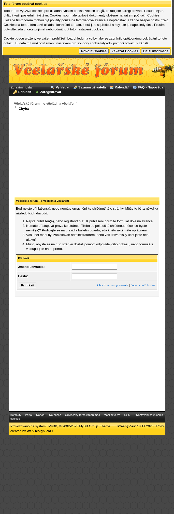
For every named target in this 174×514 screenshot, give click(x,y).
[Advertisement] (87, 151)
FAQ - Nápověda (150, 87)
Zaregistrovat (50, 92)
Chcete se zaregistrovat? (112, 285)
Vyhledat (62, 87)
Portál (29, 414)
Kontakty (15, 414)
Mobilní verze (112, 414)
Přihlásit (24, 92)
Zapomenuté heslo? (142, 285)
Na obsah (55, 414)
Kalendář (122, 87)
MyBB (52, 426)
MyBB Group (88, 426)
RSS (127, 414)
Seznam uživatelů (92, 87)
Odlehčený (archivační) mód (82, 414)
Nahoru (40, 414)
